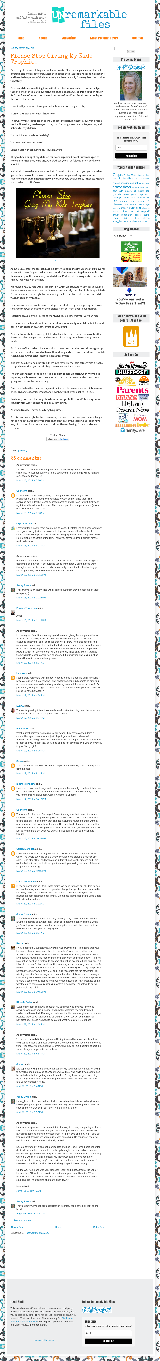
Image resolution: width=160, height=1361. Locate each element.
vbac (140, 221)
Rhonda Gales (24, 1002)
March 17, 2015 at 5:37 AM (30, 662)
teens (125, 221)
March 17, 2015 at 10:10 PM (31, 799)
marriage (123, 201)
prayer (116, 215)
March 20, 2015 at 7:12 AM (30, 903)
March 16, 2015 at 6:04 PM (30, 545)
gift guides (139, 191)
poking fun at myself (135, 211)
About (43, 38)
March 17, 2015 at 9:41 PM (30, 773)
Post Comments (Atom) (37, 1233)
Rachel (20, 943)
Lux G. (20, 706)
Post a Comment (22, 1220)
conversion (144, 183)
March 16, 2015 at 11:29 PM (31, 620)
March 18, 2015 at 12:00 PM (31, 871)
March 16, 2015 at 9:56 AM (30, 513)
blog (137, 178)
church (134, 183)
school (138, 215)
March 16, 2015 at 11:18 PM (31, 575)
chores (116, 183)
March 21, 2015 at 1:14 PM (30, 1024)
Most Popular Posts (104, 38)
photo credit (58, 261)
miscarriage (144, 204)
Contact (137, 38)
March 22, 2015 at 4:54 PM (30, 1053)
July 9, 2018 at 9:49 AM (28, 1191)
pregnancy (126, 215)
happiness (144, 194)
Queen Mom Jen (25, 849)
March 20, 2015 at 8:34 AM (30, 933)
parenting (22, 450)
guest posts (130, 194)
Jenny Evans (23, 585)
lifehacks (145, 197)
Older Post (98, 1227)
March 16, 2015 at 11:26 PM (31, 597)
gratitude (117, 194)
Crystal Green (24, 523)
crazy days (122, 187)
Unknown (21, 491)
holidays (117, 197)
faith (121, 191)
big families (125, 178)
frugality (128, 191)
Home (20, 38)
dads (134, 187)
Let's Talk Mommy (26, 881)
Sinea (19, 761)
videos (145, 221)
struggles (117, 221)
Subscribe (69, 38)
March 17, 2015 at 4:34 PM (30, 695)
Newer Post (17, 1227)
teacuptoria (22, 728)
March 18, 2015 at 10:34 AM (31, 838)
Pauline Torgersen (26, 608)
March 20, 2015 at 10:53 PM (31, 992)
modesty (116, 208)
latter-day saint (131, 197)
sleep (136, 218)
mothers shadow (25, 784)
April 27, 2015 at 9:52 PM (29, 1112)
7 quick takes (124, 174)
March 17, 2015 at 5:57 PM (30, 718)
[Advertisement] (57, 1257)
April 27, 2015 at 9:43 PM (29, 1086)
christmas (126, 183)
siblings (126, 218)
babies (141, 175)
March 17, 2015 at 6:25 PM (30, 750)
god (148, 191)
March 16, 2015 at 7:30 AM (30, 480)
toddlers (133, 221)
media (133, 201)
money (124, 208)
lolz (115, 201)
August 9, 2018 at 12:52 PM (30, 1213)
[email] (131, 148)
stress (146, 218)
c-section (145, 178)
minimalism (130, 204)
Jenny (19, 1064)
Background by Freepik (44, 1340)
